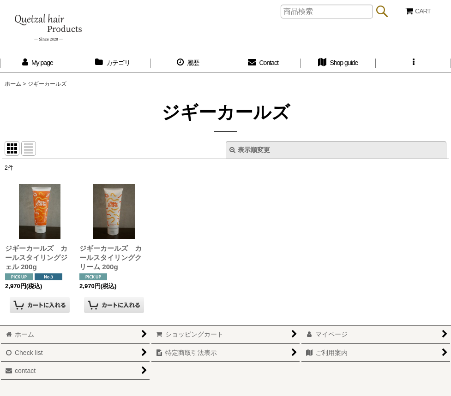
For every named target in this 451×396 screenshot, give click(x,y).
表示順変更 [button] (249, 150)
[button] (413, 62)
